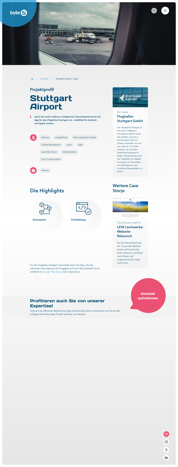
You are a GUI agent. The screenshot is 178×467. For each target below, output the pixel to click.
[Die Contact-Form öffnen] (166, 434)
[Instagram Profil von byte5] (166, 442)
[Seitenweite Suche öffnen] (154, 10)
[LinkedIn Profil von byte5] (166, 457)
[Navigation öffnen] (165, 11)
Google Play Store (52, 272)
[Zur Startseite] (32, 79)
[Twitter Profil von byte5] (166, 449)
